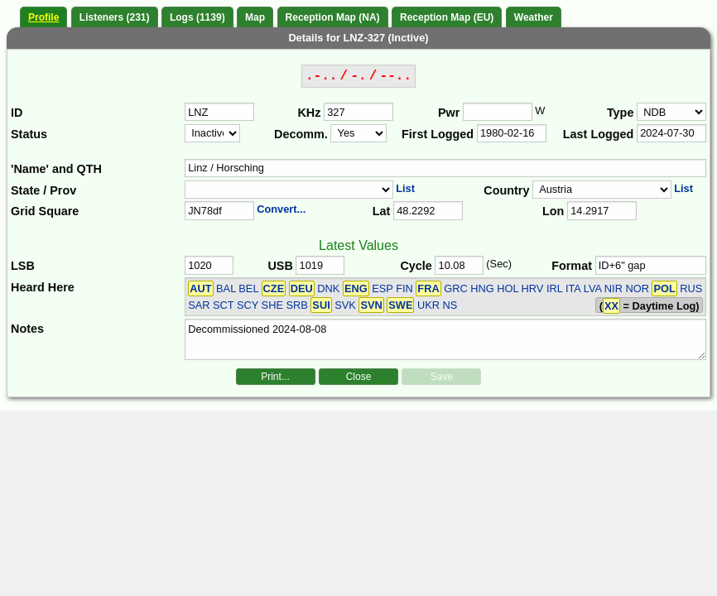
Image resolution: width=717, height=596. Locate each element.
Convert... (281, 209)
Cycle (415, 265)
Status (29, 134)
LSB (23, 265)
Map (255, 17)
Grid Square (45, 211)
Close (359, 376)
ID (16, 112)
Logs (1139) (197, 17)
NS (450, 305)
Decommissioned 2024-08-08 (445, 339)
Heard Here (43, 287)
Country (506, 190)
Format (571, 265)
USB (279, 265)
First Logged (438, 134)
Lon (553, 211)
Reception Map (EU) (446, 17)
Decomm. (301, 134)
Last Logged (598, 134)
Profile (43, 17)
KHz (308, 112)
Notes (27, 328)
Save (442, 376)
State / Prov (43, 190)
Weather (533, 17)
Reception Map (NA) (333, 17)
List (405, 188)
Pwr (449, 112)
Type (620, 112)
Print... (275, 376)
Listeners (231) (114, 17)
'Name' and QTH (56, 168)
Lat (382, 211)
